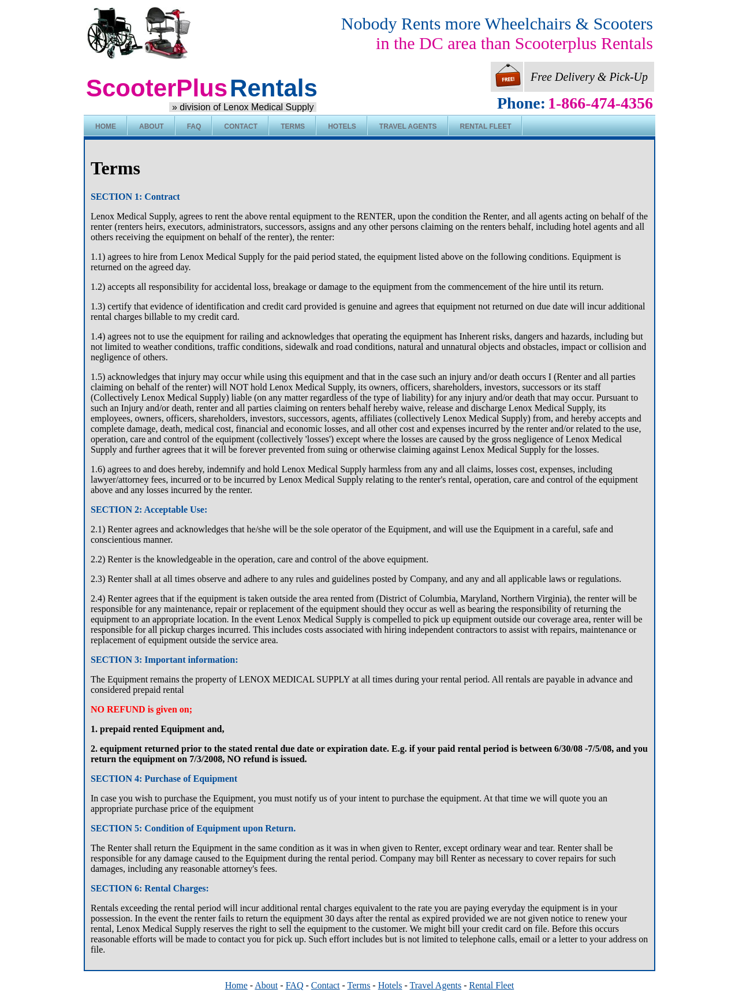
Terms (293, 126)
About (151, 126)
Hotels (342, 126)
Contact (240, 126)
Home (105, 126)
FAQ (194, 126)
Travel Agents (408, 126)
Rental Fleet (486, 126)
